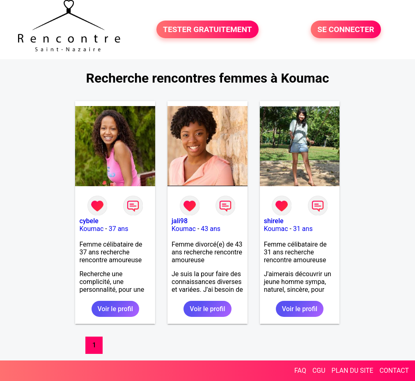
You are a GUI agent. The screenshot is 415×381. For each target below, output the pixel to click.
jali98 (180, 221)
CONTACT (394, 370)
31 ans (303, 229)
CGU (319, 370)
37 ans (118, 229)
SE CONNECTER (345, 29)
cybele (88, 221)
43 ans (210, 229)
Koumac (91, 229)
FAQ (300, 370)
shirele (274, 221)
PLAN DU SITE (353, 370)
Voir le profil (115, 309)
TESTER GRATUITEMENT (207, 29)
